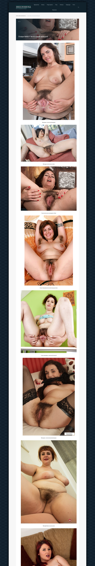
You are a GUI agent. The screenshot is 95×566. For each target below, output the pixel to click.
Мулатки (54, 10)
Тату (56, 4)
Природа (68, 4)
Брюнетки (36, 4)
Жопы (42, 4)
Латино (61, 4)
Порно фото (50, 4)
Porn (74, 4)
